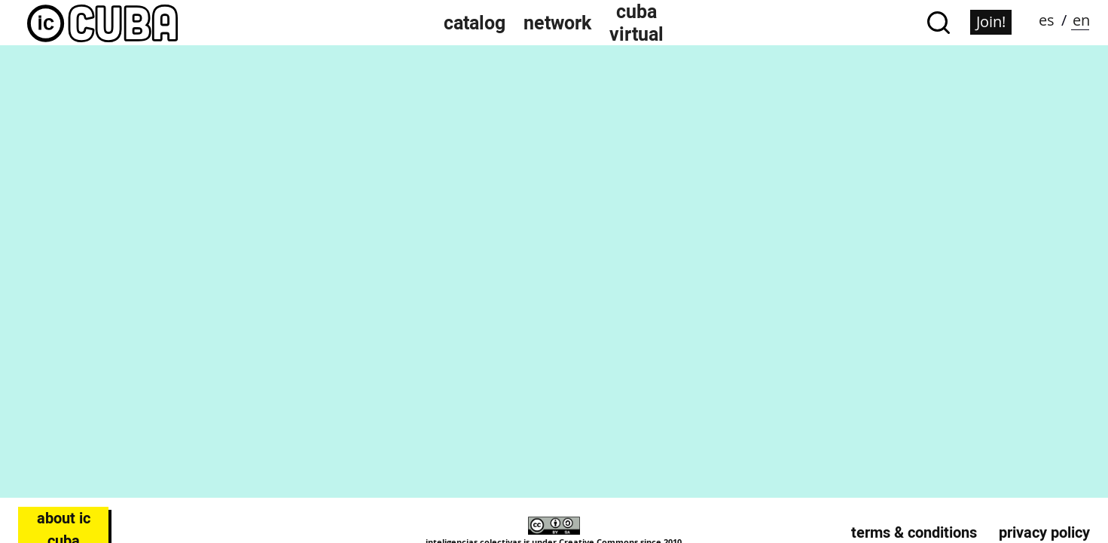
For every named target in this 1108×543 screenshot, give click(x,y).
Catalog (474, 22)
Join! (991, 21)
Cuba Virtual (636, 22)
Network (557, 22)
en (1081, 20)
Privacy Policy (1044, 532)
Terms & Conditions (914, 532)
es (1047, 20)
